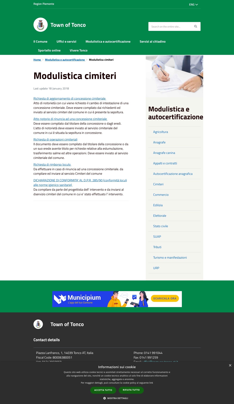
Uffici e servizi (66, 41)
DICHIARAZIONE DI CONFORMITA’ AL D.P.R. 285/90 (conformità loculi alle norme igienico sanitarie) (80, 182)
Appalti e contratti (165, 163)
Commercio (161, 194)
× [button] (230, 365)
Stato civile (160, 226)
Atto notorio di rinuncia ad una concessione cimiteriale (70, 118)
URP (156, 268)
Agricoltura (160, 131)
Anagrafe (159, 142)
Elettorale (159, 215)
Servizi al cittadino (153, 41)
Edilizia (158, 205)
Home (37, 60)
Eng (193, 4)
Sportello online (49, 50)
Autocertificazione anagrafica (173, 173)
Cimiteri (158, 184)
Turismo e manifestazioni (170, 257)
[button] (117, 398)
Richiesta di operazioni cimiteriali (55, 139)
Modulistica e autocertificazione (108, 41)
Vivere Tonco (79, 50)
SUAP (157, 236)
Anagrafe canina (164, 152)
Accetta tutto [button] (103, 390)
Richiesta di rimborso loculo (52, 164)
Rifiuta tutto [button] (131, 389)
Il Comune (40, 41)
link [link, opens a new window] (151, 382)
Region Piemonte (43, 4)
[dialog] (117, 383)
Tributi (157, 247)
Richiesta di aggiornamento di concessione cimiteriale (69, 98)
